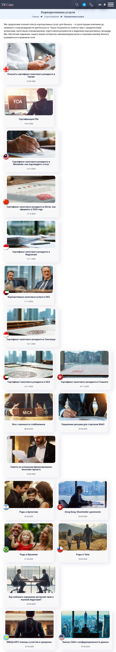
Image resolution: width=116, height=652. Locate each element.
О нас (100, 628)
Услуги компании (100, 614)
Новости (100, 610)
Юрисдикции (100, 619)
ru (100, 4)
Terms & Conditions (63, 644)
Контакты (100, 623)
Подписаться (15, 631)
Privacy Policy (50, 644)
